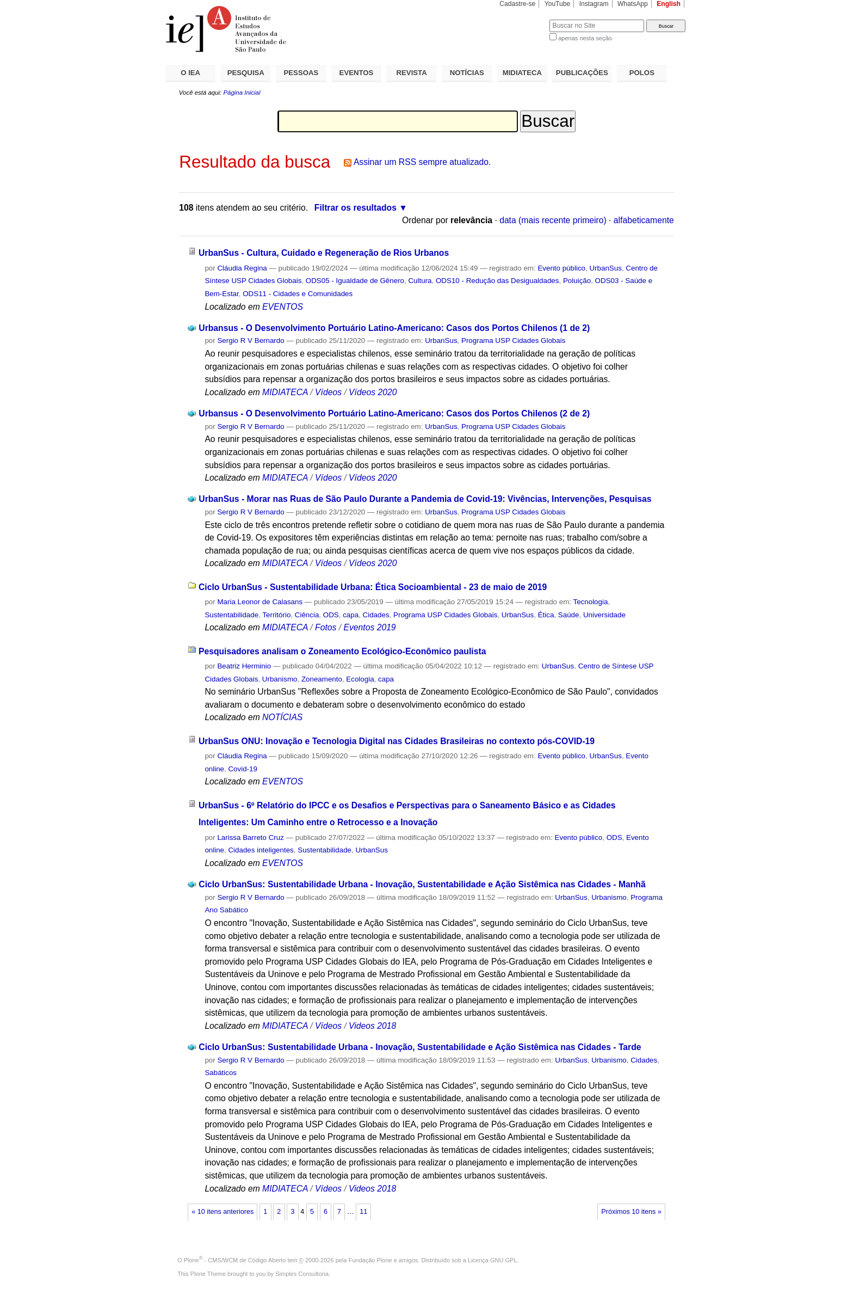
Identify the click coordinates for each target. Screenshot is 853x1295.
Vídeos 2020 (373, 392)
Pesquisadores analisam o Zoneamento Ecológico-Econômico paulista (342, 651)
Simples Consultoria (302, 1274)
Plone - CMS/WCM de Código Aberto (235, 1260)
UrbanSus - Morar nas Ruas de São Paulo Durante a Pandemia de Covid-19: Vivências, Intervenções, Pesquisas (425, 499)
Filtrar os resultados (355, 207)
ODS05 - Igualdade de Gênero (355, 281)
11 (363, 1212)
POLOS (641, 73)
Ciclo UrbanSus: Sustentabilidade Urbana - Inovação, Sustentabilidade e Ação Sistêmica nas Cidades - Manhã (422, 884)
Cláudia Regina (242, 268)
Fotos (325, 627)
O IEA (190, 73)
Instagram (594, 4)
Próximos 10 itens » (631, 1212)
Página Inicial (241, 92)
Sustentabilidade (231, 615)
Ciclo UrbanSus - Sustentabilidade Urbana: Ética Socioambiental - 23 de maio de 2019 (373, 587)
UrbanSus (605, 268)
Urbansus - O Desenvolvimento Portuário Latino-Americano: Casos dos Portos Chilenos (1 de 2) (394, 328)
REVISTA (412, 73)
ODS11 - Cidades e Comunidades (298, 294)
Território (276, 615)
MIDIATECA (522, 73)
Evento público (561, 268)
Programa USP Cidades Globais (513, 340)
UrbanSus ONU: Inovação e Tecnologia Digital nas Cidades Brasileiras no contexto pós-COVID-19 (397, 741)
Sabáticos (221, 1073)
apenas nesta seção (584, 38)
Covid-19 (242, 769)
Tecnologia (590, 602)
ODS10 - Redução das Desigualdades (497, 281)
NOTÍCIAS (467, 73)
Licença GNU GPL (492, 1260)
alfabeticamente (644, 220)
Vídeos (328, 392)
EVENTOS (356, 73)
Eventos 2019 (369, 627)
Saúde (568, 615)
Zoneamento (321, 679)
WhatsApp (632, 4)
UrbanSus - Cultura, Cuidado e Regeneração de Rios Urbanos (324, 252)
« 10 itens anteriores (222, 1212)
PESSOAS (301, 73)
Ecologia (360, 679)
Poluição (577, 281)
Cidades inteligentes (260, 850)
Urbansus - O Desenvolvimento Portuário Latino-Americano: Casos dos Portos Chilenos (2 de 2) (394, 413)
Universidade (604, 615)
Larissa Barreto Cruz (250, 837)
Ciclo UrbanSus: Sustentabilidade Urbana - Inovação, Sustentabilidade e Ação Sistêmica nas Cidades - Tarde (420, 1047)
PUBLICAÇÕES (582, 73)
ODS (331, 615)
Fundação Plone (370, 1260)
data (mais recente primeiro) (553, 220)
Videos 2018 (372, 1025)
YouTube (558, 4)
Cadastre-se (517, 4)
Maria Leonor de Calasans (259, 602)
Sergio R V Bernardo (250, 340)
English (669, 4)
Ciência (307, 615)
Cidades (376, 615)
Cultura (419, 281)
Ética (546, 615)
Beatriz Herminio (244, 666)
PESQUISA (245, 73)
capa (350, 615)
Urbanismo (280, 679)
